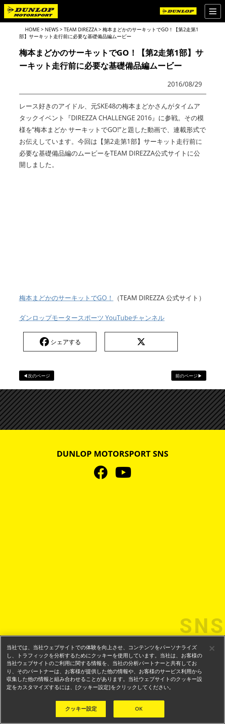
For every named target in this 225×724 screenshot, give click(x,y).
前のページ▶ (188, 376)
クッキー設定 (81, 708)
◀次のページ (36, 376)
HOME (32, 29)
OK (139, 708)
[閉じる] (212, 648)
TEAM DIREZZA (80, 29)
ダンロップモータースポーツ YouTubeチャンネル (92, 317)
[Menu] (213, 11)
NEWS (51, 29)
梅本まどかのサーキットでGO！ (66, 297)
